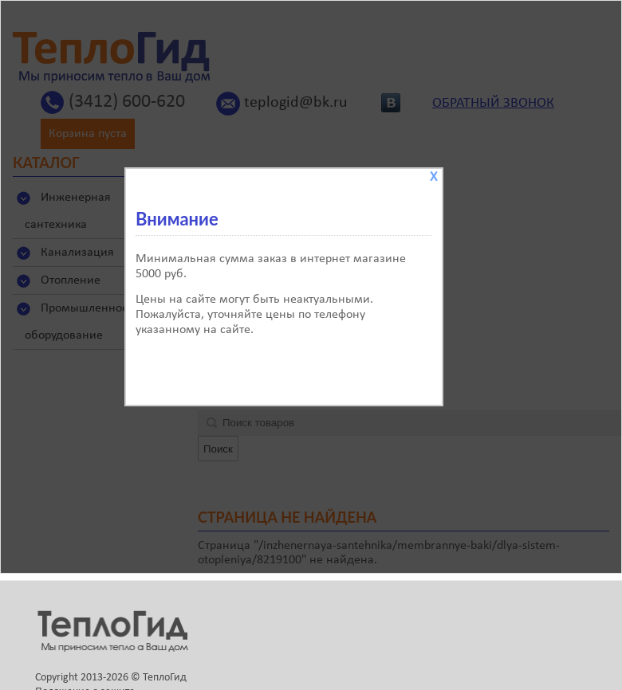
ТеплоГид (165, 678)
